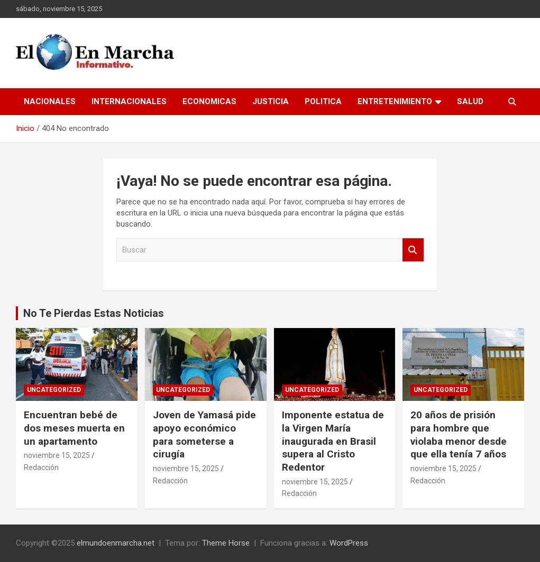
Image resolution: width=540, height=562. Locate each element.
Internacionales (129, 101)
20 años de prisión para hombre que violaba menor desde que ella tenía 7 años (458, 434)
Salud (470, 101)
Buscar (413, 250)
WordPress (349, 543)
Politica (323, 101)
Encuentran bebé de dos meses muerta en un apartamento (74, 428)
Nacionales (50, 101)
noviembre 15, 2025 (57, 455)
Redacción (41, 467)
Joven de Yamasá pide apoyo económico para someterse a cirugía (204, 434)
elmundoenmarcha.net (115, 543)
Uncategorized (54, 390)
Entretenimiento (395, 101)
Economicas (209, 101)
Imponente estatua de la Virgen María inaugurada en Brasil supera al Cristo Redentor (333, 441)
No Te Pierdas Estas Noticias (93, 313)
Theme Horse (226, 543)
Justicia (270, 101)
